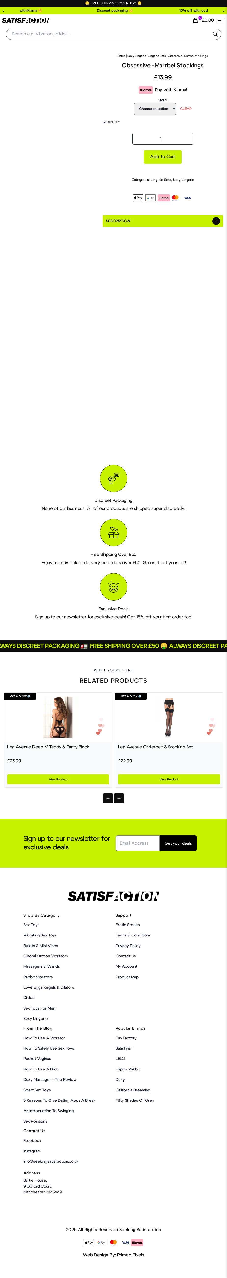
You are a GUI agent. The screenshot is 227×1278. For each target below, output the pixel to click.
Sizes (162, 100)
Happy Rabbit (128, 1069)
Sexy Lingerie (136, 55)
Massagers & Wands (41, 966)
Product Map (127, 977)
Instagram (32, 1151)
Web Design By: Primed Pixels (113, 1255)
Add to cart (162, 157)
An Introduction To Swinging (48, 1111)
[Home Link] (25, 20)
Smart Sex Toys (37, 1090)
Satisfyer (124, 1048)
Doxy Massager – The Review (50, 1080)
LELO (120, 1059)
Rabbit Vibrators (38, 977)
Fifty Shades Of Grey (135, 1100)
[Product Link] (58, 717)
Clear (186, 109)
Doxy (120, 1080)
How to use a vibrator (44, 1038)
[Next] (119, 798)
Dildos (28, 998)
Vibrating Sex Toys (40, 935)
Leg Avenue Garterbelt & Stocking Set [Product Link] (155, 747)
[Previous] (108, 798)
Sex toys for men (39, 1008)
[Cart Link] (203, 20)
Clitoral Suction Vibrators (45, 956)
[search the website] (215, 34)
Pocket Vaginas (37, 1059)
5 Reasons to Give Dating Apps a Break (59, 1100)
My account (126, 966)
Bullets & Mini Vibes (40, 946)
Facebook (32, 1141)
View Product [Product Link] (58, 779)
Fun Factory (126, 1038)
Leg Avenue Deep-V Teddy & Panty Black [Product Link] (48, 747)
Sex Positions (35, 1121)
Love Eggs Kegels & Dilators (48, 987)
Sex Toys (31, 925)
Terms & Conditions (133, 935)
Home (121, 55)
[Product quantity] (162, 139)
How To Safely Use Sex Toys (48, 1048)
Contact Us (126, 956)
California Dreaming (133, 1090)
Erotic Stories (128, 925)
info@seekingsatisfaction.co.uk (50, 1161)
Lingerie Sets (157, 55)
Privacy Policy (128, 946)
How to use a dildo (41, 1069)
